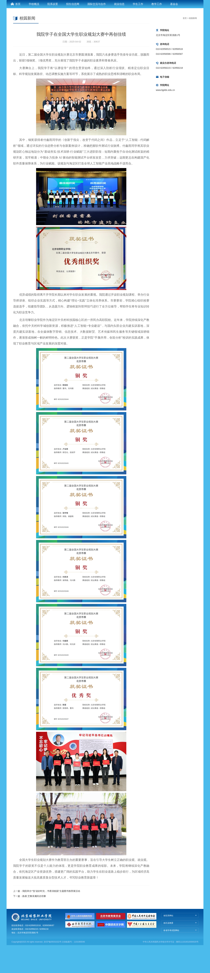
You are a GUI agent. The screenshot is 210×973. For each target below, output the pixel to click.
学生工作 (138, 31)
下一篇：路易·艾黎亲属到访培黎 (29, 924)
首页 (16, 31)
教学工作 (156, 31)
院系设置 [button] (52, 31)
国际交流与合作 (96, 31)
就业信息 (119, 31)
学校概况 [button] (34, 31)
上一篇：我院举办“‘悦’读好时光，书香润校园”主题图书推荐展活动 (46, 919)
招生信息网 (72, 31)
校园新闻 (193, 46)
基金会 (174, 31)
